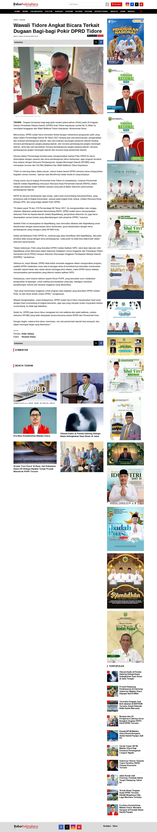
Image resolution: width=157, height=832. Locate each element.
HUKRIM (69, 11)
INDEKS (131, 11)
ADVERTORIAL (101, 11)
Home (15, 20)
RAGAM (88, 11)
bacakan (92, 36)
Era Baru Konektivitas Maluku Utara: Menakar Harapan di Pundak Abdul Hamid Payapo (131, 808)
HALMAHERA (37, 11)
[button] (141, 10)
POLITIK (48, 11)
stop (100, 36)
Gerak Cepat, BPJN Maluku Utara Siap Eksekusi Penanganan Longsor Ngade (130, 749)
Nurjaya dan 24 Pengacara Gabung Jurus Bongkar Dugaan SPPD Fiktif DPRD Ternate (131, 719)
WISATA (114, 11)
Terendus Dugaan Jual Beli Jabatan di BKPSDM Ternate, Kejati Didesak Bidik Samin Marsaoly (130, 705)
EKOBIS (78, 11)
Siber (115, 826)
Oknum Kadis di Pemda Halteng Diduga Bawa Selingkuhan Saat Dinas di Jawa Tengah (80, 436)
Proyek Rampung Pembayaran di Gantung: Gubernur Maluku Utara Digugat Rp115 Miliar (131, 690)
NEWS (25, 11)
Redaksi (107, 826)
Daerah (22, 20)
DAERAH (59, 11)
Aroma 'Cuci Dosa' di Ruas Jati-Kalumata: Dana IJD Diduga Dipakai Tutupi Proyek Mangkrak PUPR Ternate (34, 469)
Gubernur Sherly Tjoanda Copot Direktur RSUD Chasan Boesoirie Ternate (131, 764)
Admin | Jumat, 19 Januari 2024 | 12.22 (25, 36)
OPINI (122, 11)
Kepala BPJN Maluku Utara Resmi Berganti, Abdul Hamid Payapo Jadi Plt (131, 734)
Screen (116, 4)
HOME (17, 11)
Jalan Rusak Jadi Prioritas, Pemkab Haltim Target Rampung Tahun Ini (131, 779)
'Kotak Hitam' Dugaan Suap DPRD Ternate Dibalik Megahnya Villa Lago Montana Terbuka (130, 793)
